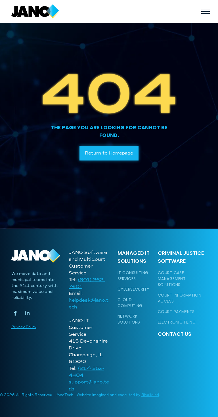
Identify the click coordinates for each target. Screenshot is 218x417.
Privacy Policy (23, 327)
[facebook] (15, 314)
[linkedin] (27, 314)
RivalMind (150, 395)
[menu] (205, 11)
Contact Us (174, 333)
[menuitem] (136, 276)
